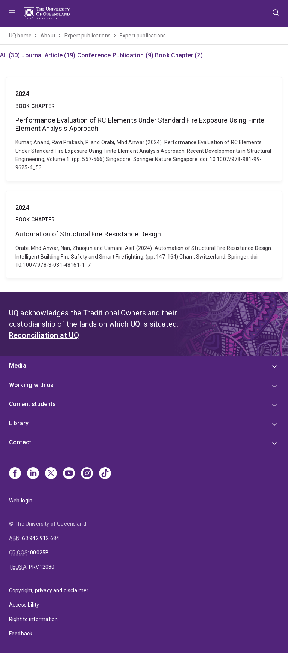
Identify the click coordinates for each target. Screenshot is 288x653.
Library (18, 423)
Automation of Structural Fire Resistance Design (144, 234)
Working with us (31, 385)
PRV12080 (41, 567)
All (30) (10, 55)
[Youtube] (69, 474)
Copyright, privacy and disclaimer (48, 590)
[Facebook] (15, 474)
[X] (51, 474)
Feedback (20, 634)
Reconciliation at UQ (44, 335)
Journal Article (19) (49, 55)
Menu (12, 13)
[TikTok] (105, 474)
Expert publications (87, 36)
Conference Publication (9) (116, 55)
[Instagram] (87, 474)
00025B (39, 553)
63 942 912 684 (40, 538)
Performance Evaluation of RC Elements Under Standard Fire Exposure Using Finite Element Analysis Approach (144, 129)
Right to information (33, 619)
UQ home (20, 36)
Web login (20, 501)
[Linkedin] (33, 474)
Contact (20, 442)
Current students (32, 404)
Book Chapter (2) (179, 55)
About (48, 36)
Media (17, 365)
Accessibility (24, 605)
